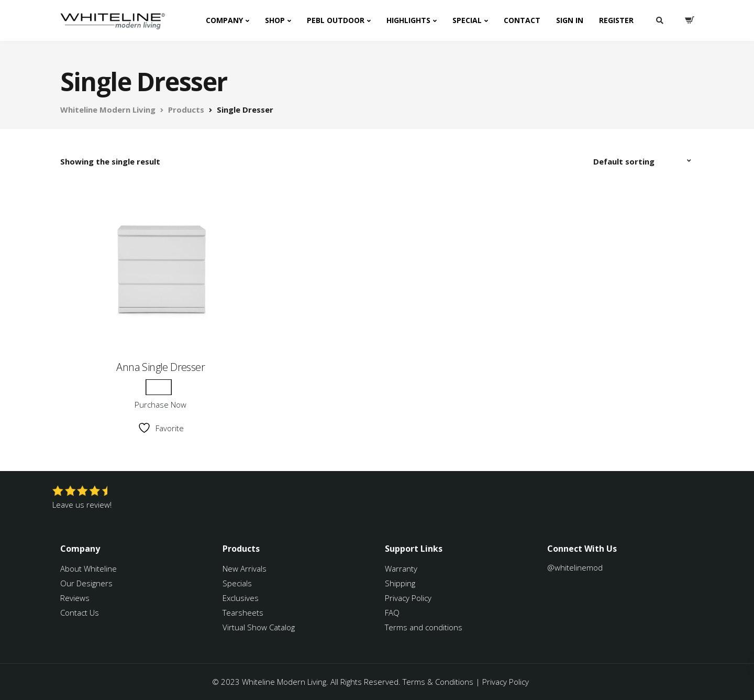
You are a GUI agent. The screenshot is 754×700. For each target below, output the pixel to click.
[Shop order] (643, 161)
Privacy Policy (408, 598)
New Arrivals (245, 568)
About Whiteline (88, 568)
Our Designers (86, 583)
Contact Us (79, 612)
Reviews (75, 598)
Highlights (408, 20)
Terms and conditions (423, 627)
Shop (275, 20)
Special (467, 20)
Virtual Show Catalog (260, 627)
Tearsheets (243, 612)
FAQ (392, 612)
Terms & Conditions (438, 681)
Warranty (402, 568)
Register (616, 20)
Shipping (400, 583)
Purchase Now (160, 404)
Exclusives (241, 598)
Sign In (569, 20)
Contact (522, 20)
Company (224, 20)
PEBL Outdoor (335, 20)
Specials (237, 583)
